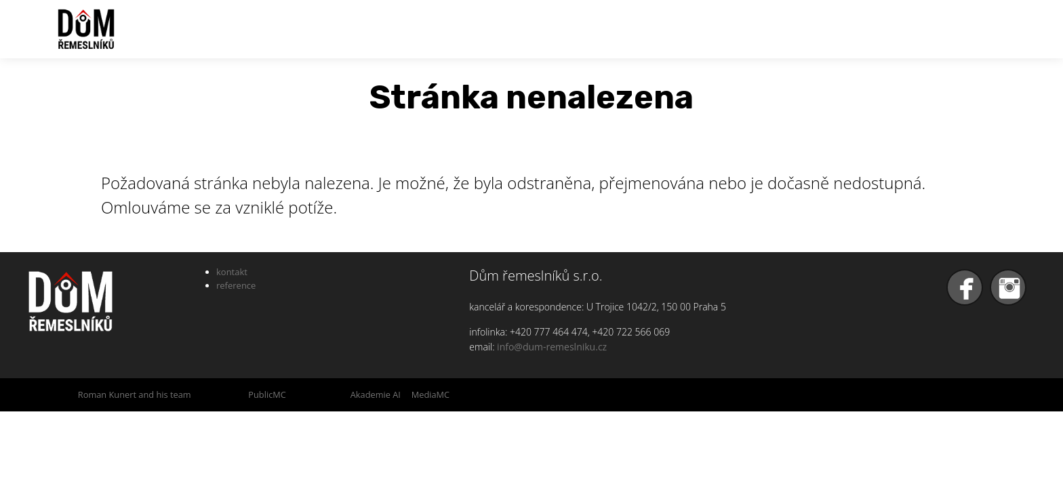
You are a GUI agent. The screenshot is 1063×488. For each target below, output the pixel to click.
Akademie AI (375, 394)
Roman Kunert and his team (134, 394)
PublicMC (267, 394)
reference (236, 285)
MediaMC (430, 394)
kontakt (231, 272)
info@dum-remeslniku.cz (552, 346)
